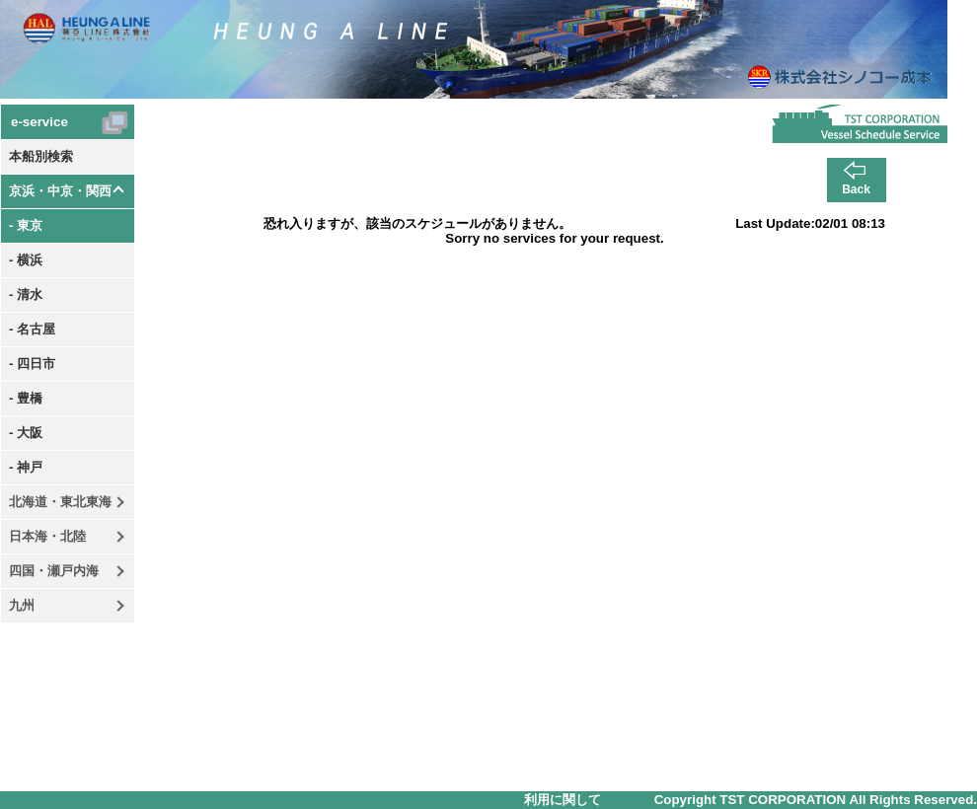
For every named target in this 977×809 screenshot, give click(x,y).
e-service (39, 121)
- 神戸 (25, 467)
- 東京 (25, 225)
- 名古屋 (32, 329)
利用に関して (562, 799)
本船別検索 (41, 156)
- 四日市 (32, 363)
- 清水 (25, 294)
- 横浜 (25, 260)
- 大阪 (25, 432)
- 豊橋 (25, 398)
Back (856, 189)
